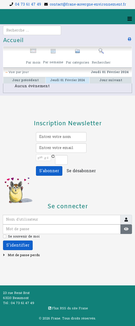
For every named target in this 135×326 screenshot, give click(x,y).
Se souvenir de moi (23, 236)
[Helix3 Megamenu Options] (129, 19)
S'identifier (17, 245)
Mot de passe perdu (23, 255)
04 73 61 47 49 (28, 4)
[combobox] (32, 30)
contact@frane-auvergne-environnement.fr (88, 4)
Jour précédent (25, 80)
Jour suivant (110, 80)
